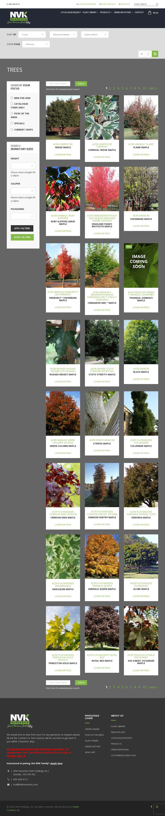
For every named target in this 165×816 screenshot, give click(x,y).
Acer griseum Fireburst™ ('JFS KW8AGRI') (63, 293)
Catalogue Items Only (19, 105)
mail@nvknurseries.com (25, 784)
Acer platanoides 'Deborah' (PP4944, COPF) (141, 513)
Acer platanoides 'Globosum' (141, 584)
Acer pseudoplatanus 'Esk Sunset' (141, 656)
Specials (17, 123)
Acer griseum (141, 215)
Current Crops (22, 129)
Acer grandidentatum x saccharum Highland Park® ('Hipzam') (102, 218)
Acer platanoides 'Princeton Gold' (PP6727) (63, 657)
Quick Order (91, 740)
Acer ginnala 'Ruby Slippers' (63, 217)
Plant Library (91, 12)
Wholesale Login (92, 717)
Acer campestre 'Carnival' (102, 145)
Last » (152, 88)
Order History (93, 746)
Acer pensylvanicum (102, 440)
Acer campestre (63, 144)
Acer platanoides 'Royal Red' (102, 656)
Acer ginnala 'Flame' (141, 144)
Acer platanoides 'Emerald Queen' (102, 584)
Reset (22, 237)
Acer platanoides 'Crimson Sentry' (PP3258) (102, 513)
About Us (117, 715)
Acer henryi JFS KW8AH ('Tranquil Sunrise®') (141, 293)
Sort (11, 34)
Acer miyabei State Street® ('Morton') (102, 370)
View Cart (90, 752)
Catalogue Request (71, 12)
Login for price (63, 154)
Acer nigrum (141, 368)
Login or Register (86, 4)
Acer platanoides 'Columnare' (141, 441)
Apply (22, 228)
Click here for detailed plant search (63, 89)
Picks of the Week (20, 115)
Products (106, 12)
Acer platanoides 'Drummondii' (63, 584)
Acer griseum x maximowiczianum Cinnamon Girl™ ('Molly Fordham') (102, 296)
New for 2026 (20, 98)
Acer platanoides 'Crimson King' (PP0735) (63, 513)
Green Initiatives (123, 12)
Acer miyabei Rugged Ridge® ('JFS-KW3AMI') (63, 370)
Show (13, 44)
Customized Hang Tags (123, 755)
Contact (139, 12)
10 (144, 88)
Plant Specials (107, 4)
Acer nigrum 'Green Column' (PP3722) (63, 441)
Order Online (92, 729)
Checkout (124, 4)
